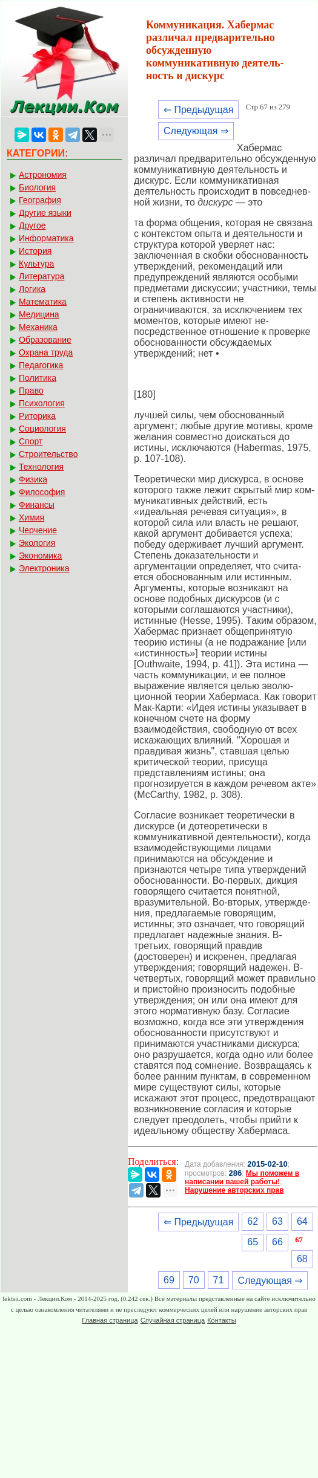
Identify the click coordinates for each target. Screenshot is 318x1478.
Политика (37, 378)
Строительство (48, 454)
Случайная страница (173, 1320)
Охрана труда (46, 352)
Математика (43, 301)
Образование (45, 340)
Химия (31, 517)
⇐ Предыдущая (198, 110)
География (40, 200)
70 (193, 1280)
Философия (42, 492)
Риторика (37, 416)
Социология (42, 428)
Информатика (46, 238)
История (35, 251)
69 (169, 1280)
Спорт (30, 441)
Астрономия (43, 175)
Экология (37, 543)
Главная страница (109, 1320)
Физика (33, 479)
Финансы (37, 505)
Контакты (221, 1320)
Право (31, 390)
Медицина (39, 314)
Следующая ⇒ (196, 131)
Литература (41, 276)
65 (252, 1242)
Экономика (40, 555)
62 (252, 1221)
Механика (38, 327)
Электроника (44, 568)
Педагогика (41, 365)
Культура (36, 263)
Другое (32, 225)
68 (302, 1259)
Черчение (38, 530)
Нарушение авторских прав (234, 1190)
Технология (41, 467)
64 (302, 1221)
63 (277, 1221)
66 (277, 1242)
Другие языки (45, 213)
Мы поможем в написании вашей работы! (242, 1177)
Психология (42, 403)
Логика (32, 289)
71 (218, 1280)
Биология (37, 187)
